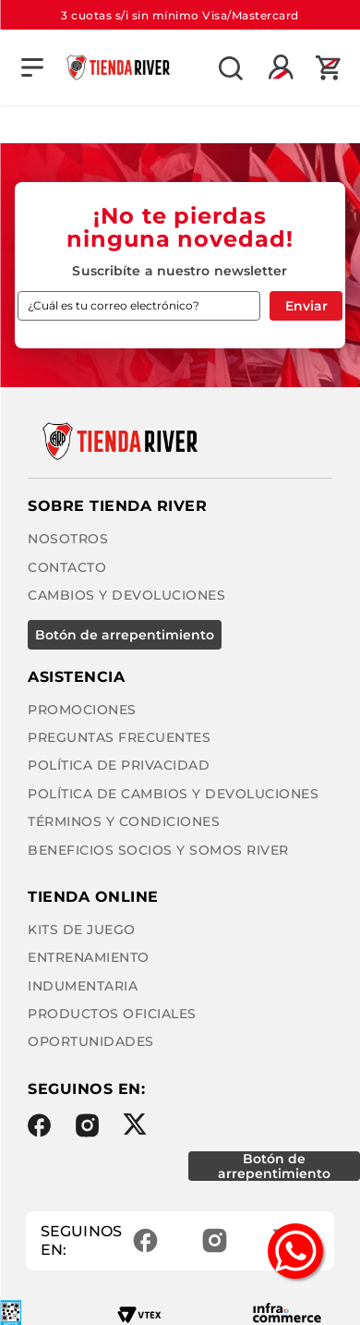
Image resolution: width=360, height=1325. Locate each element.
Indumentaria (83, 986)
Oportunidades (91, 1041)
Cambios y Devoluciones (126, 595)
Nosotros (68, 538)
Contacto (67, 567)
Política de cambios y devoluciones (173, 793)
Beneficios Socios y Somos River (158, 850)
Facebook (39, 1125)
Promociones (82, 709)
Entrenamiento (89, 957)
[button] (32, 67)
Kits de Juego (82, 929)
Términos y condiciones (124, 821)
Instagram (87, 1125)
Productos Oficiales (112, 1013)
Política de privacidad (119, 765)
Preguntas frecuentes (119, 737)
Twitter (134, 1124)
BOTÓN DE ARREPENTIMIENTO (125, 635)
